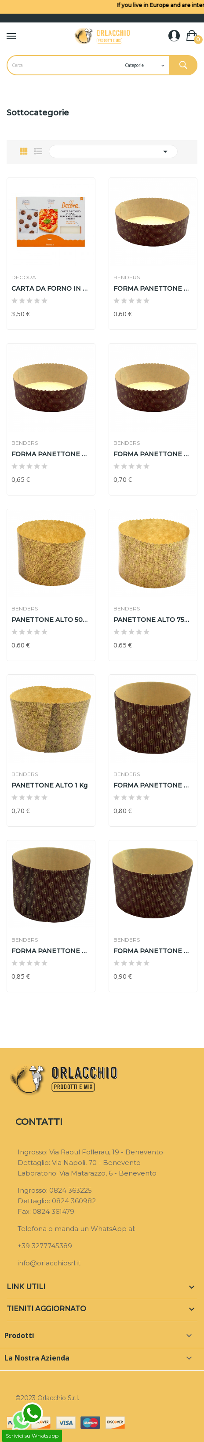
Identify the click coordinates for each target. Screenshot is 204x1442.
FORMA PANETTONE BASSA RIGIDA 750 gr (51, 454)
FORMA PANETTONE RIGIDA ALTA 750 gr (51, 951)
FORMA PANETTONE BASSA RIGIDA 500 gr (153, 288)
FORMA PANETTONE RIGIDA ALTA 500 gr (153, 785)
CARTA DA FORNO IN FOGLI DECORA (51, 288)
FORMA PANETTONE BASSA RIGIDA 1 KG (153, 454)
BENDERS (126, 277)
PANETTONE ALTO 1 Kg (49, 785)
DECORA (23, 277)
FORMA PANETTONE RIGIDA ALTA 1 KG (153, 951)
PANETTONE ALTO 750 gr (153, 620)
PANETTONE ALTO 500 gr (51, 620)
